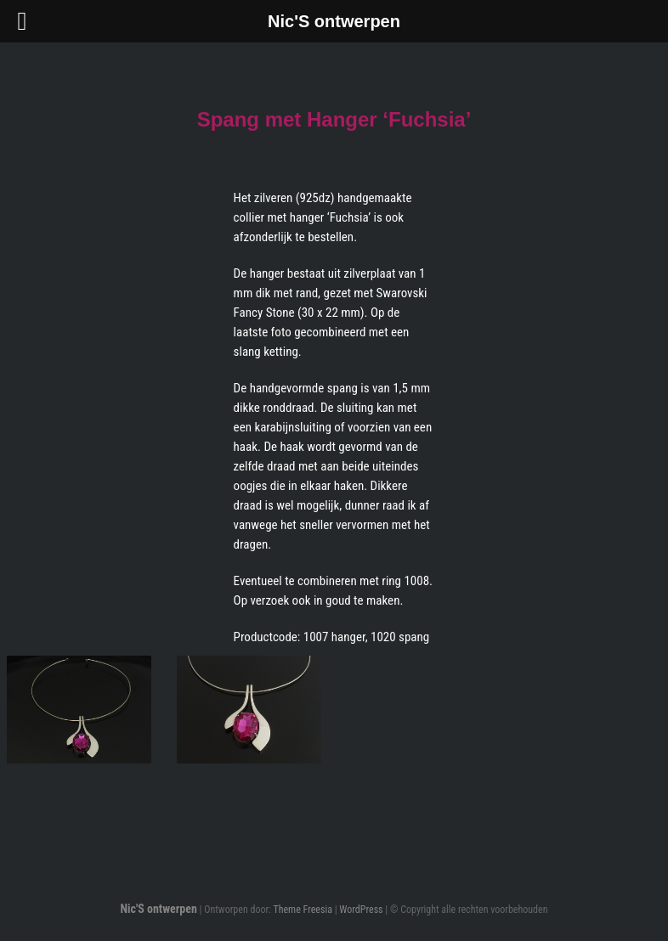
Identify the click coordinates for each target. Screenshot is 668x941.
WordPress (360, 910)
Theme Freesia (302, 910)
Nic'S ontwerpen (158, 909)
